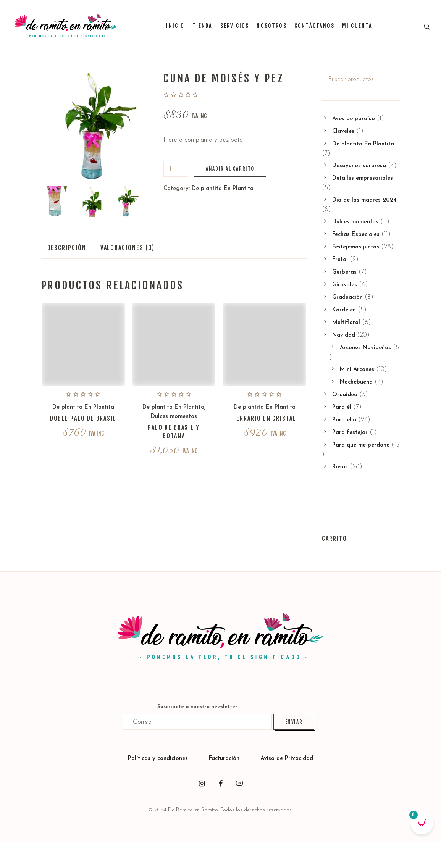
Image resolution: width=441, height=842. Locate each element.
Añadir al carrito (230, 169)
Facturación (225, 758)
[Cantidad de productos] (175, 169)
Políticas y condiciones (158, 758)
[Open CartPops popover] (421, 822)
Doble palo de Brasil (83, 418)
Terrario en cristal (264, 418)
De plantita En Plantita (223, 189)
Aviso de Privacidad (286, 758)
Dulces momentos (174, 416)
